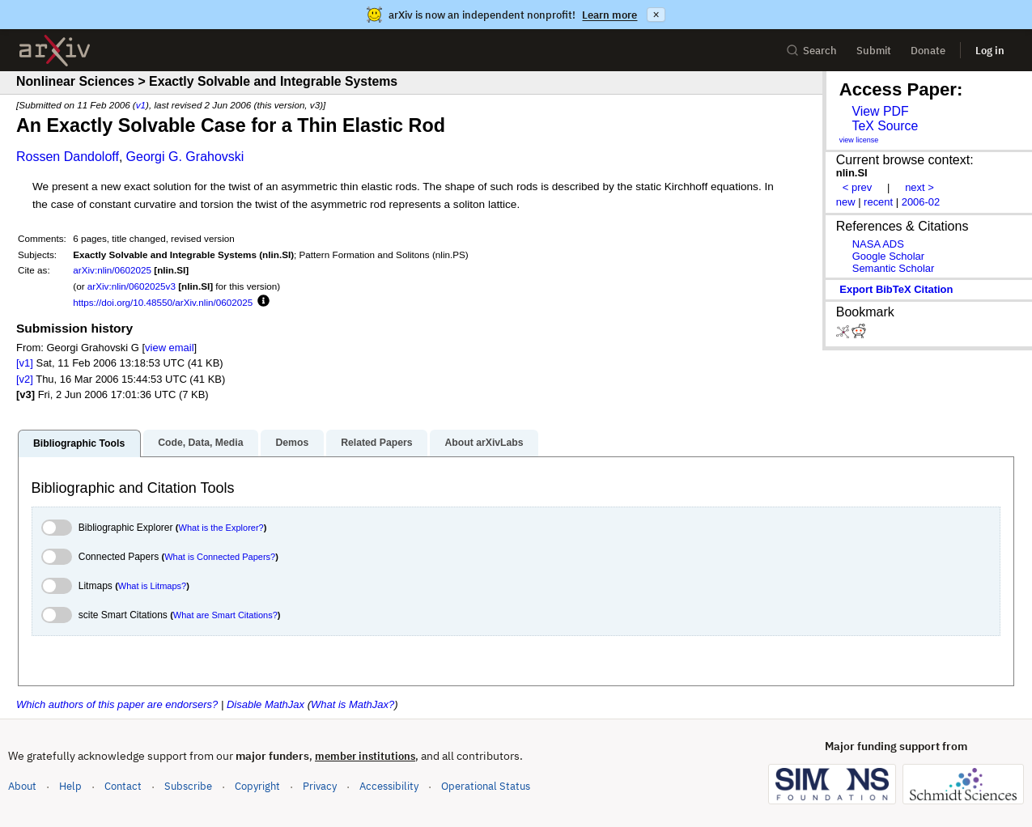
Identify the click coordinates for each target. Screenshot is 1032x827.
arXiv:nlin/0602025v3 (131, 286)
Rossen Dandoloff (67, 156)
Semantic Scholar (893, 268)
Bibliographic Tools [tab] (79, 443)
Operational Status (485, 785)
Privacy (320, 786)
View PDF (880, 111)
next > (919, 187)
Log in (989, 50)
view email (169, 347)
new (846, 202)
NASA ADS (878, 244)
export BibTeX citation (896, 289)
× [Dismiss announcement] (655, 14)
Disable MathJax (265, 704)
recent (878, 202)
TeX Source (885, 126)
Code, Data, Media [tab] (200, 442)
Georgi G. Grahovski (185, 156)
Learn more (609, 15)
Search (811, 50)
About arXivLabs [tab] (483, 442)
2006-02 (921, 202)
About (22, 786)
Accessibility (388, 786)
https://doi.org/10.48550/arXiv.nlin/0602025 (163, 302)
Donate (928, 50)
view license (859, 140)
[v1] (24, 363)
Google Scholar (888, 256)
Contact (123, 786)
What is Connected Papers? (219, 557)
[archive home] (54, 50)
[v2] (24, 379)
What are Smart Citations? (225, 615)
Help (70, 786)
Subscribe (188, 786)
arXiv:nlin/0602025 (112, 270)
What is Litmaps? (152, 586)
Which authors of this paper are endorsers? (117, 704)
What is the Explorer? (221, 527)
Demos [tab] (291, 442)
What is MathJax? (352, 704)
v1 (141, 105)
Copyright (257, 786)
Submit (873, 50)
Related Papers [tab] (376, 442)
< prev (857, 187)
